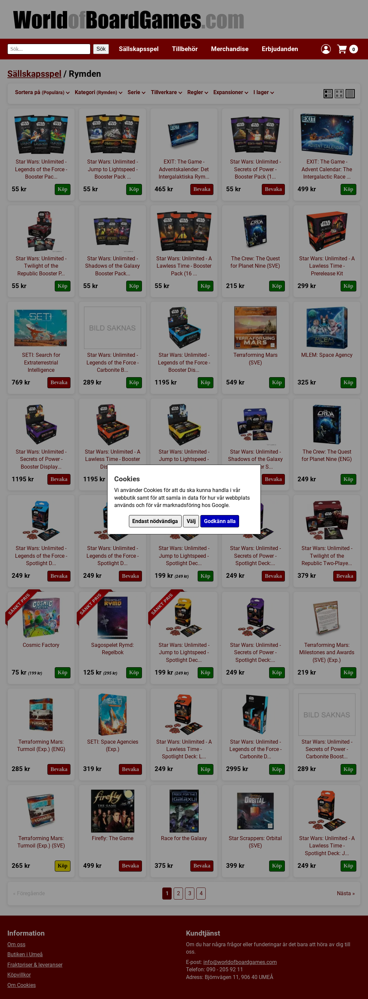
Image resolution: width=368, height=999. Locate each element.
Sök (101, 49)
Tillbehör (185, 49)
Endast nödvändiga (155, 521)
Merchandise (229, 49)
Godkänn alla (220, 521)
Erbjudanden (280, 49)
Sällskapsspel (139, 49)
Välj (191, 521)
